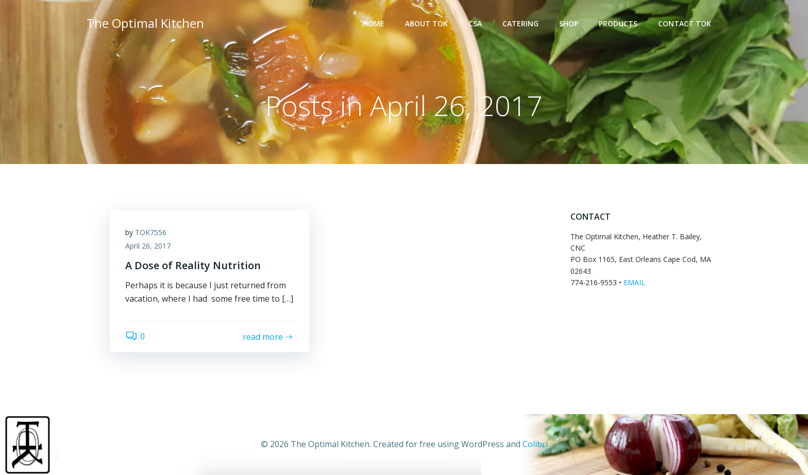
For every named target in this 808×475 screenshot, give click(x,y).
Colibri (535, 444)
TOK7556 (150, 232)
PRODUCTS (618, 23)
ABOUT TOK (426, 23)
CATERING (520, 23)
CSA (475, 23)
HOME (373, 23)
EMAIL (634, 282)
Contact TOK (684, 23)
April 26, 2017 (148, 246)
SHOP (568, 23)
